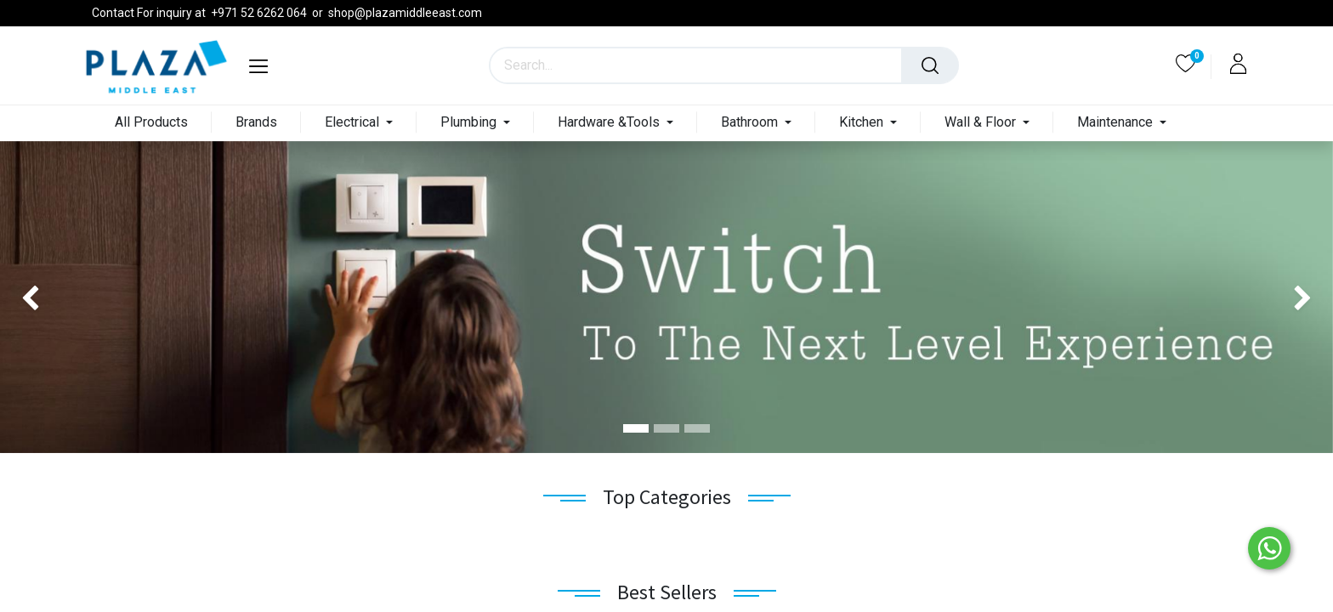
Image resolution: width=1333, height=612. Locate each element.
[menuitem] (151, 122)
